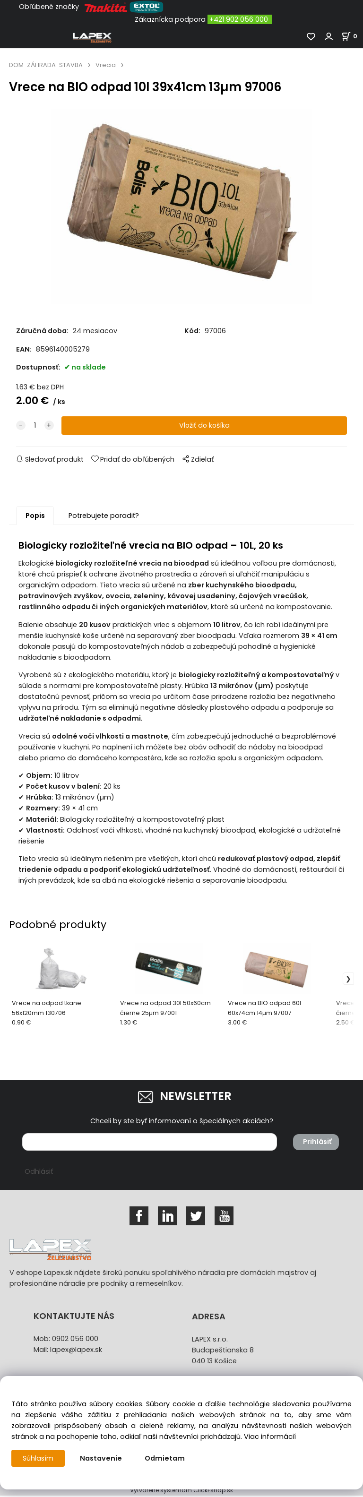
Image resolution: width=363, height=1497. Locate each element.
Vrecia (105, 64)
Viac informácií (270, 1436)
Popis (35, 517)
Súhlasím (38, 1458)
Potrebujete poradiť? (104, 517)
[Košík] (352, 36)
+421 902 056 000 (238, 19)
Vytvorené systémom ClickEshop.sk (181, 1492)
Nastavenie (101, 1458)
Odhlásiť (39, 1173)
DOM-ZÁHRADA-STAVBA (46, 64)
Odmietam (165, 1458)
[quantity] (35, 427)
